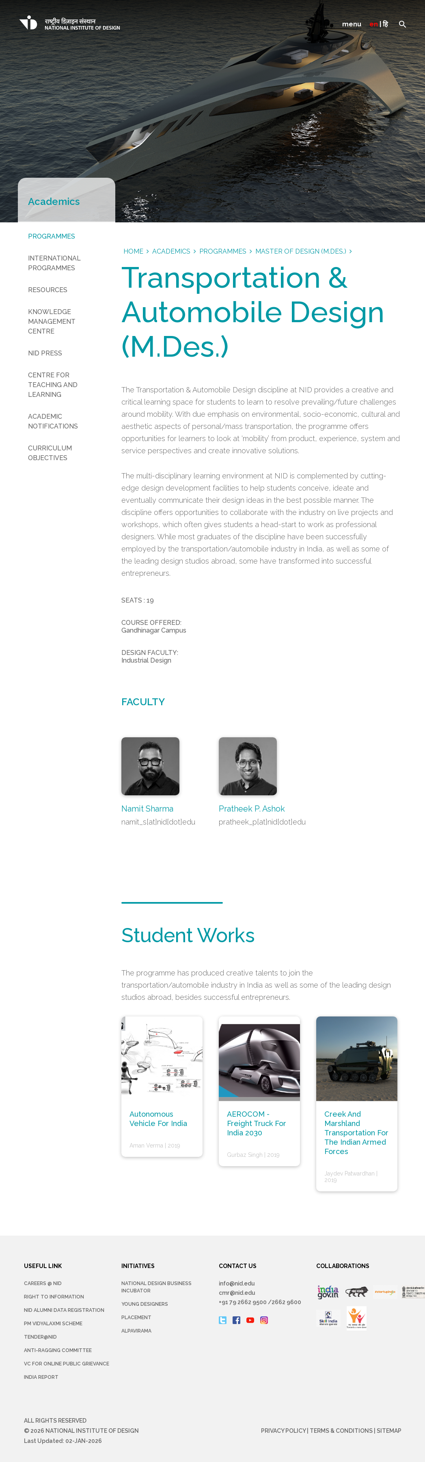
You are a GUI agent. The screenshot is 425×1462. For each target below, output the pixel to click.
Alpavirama (136, 1331)
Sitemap (389, 1431)
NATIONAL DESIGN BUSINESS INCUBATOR (156, 1287)
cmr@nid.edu (237, 1293)
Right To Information (54, 1297)
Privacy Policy (283, 1431)
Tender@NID (40, 1337)
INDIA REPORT (41, 1377)
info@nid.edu (237, 1283)
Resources (47, 290)
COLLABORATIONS (343, 1266)
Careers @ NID (43, 1283)
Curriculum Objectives (50, 453)
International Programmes (54, 263)
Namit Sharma (147, 809)
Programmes (51, 236)
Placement (136, 1317)
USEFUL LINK (43, 1266)
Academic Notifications (53, 421)
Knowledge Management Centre (52, 321)
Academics (171, 251)
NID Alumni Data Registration (64, 1310)
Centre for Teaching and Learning (53, 384)
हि (385, 24)
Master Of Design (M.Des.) (300, 251)
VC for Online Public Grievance (66, 1364)
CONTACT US (238, 1266)
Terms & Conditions (341, 1431)
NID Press (45, 353)
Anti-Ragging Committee (58, 1350)
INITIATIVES (138, 1266)
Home (133, 251)
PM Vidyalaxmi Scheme (53, 1323)
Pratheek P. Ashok (252, 809)
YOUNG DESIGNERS (144, 1304)
